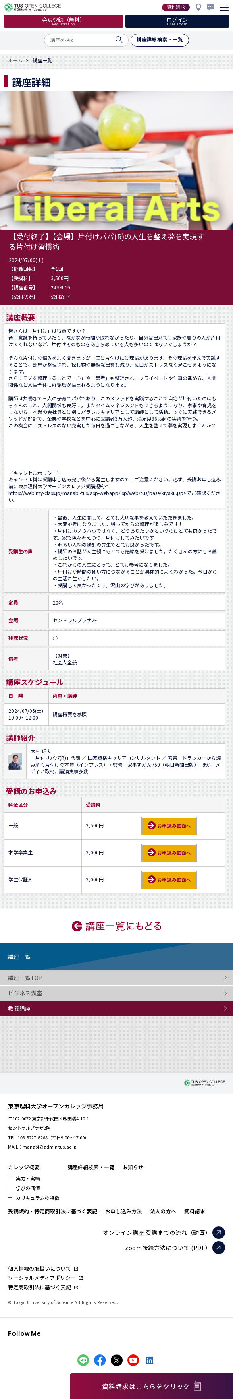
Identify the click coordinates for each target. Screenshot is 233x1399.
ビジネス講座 (40, 993)
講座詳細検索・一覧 (90, 1167)
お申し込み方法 (123, 1211)
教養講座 (40, 1008)
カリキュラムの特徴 (37, 1197)
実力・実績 (28, 1178)
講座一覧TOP (40, 977)
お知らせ (133, 1167)
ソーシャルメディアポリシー (42, 1277)
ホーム (15, 60)
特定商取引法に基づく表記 (39, 1287)
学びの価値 (28, 1187)
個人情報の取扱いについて (39, 1268)
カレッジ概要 (24, 1167)
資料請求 (194, 1211)
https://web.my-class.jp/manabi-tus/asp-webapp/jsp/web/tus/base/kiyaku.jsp (95, 493)
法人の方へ (163, 1211)
